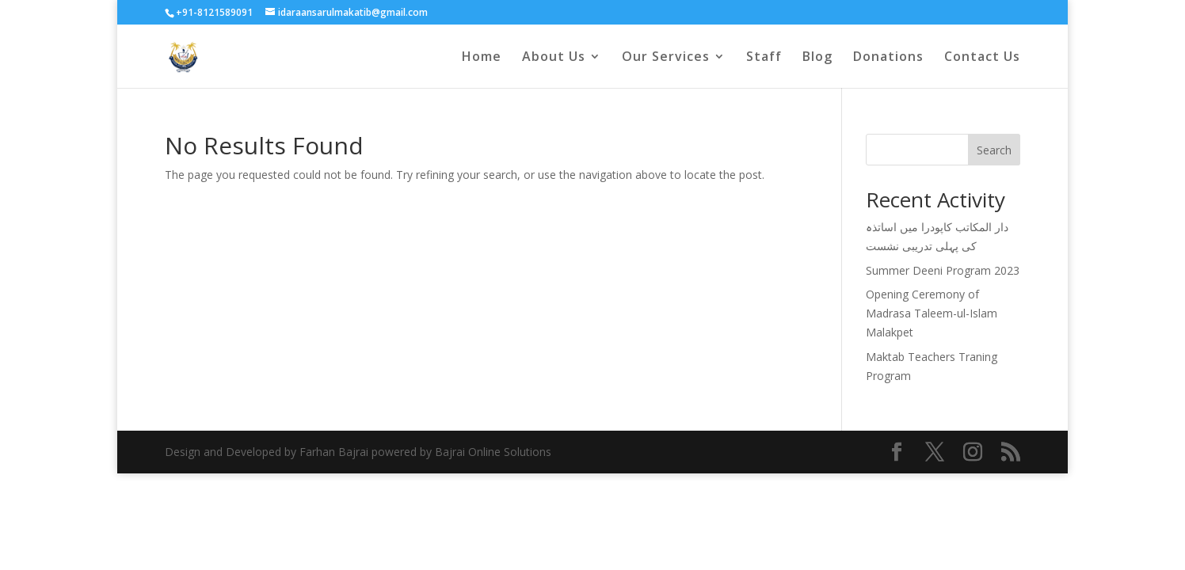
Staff (764, 58)
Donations (888, 58)
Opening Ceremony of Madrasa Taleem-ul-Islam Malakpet (931, 313)
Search (994, 150)
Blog (817, 58)
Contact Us (982, 58)
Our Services (666, 58)
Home (481, 58)
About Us (553, 58)
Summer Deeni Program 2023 (942, 270)
